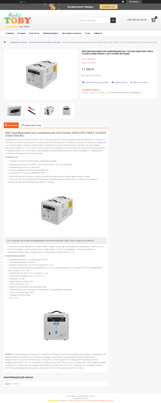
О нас (87, 33)
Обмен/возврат (50, 33)
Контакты (34, 33)
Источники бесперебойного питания (44, 42)
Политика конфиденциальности (101, 400)
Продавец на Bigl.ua (80, 398)
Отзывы (21, 33)
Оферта (98, 33)
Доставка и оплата (71, 33)
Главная (10, 33)
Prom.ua (92, 396)
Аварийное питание (18, 42)
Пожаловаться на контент (78, 400)
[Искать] (113, 20)
